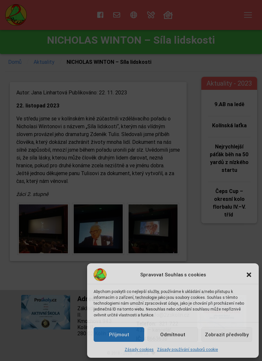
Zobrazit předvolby (227, 334)
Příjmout (119, 334)
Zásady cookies (139, 349)
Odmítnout (172, 334)
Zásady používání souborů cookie (187, 349)
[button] (249, 274)
